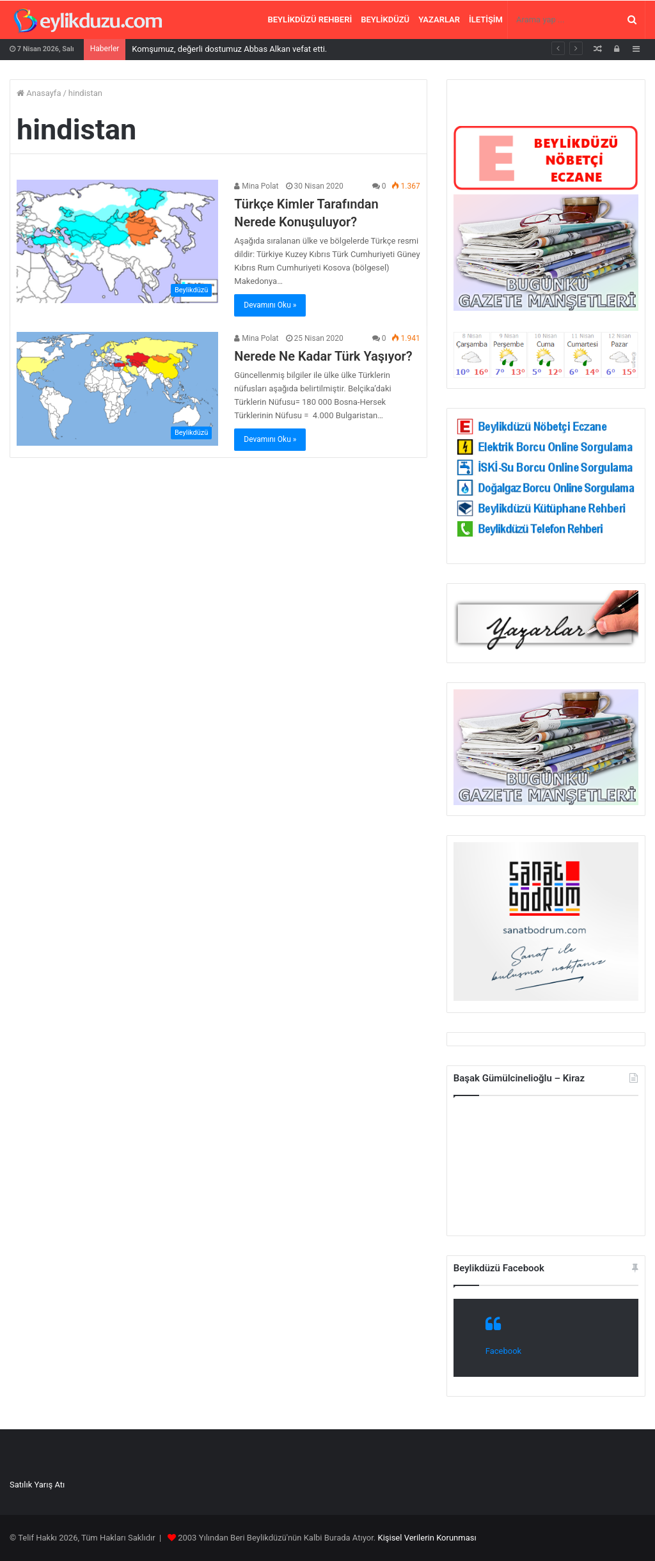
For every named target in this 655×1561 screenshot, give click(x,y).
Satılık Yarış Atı (37, 1484)
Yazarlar (439, 19)
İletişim (486, 19)
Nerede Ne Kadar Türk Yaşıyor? (323, 356)
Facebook (503, 1351)
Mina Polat (256, 186)
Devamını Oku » (270, 305)
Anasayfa (39, 93)
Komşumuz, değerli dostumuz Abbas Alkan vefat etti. (229, 49)
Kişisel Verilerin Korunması (426, 1537)
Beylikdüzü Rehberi (310, 19)
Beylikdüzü (385, 19)
